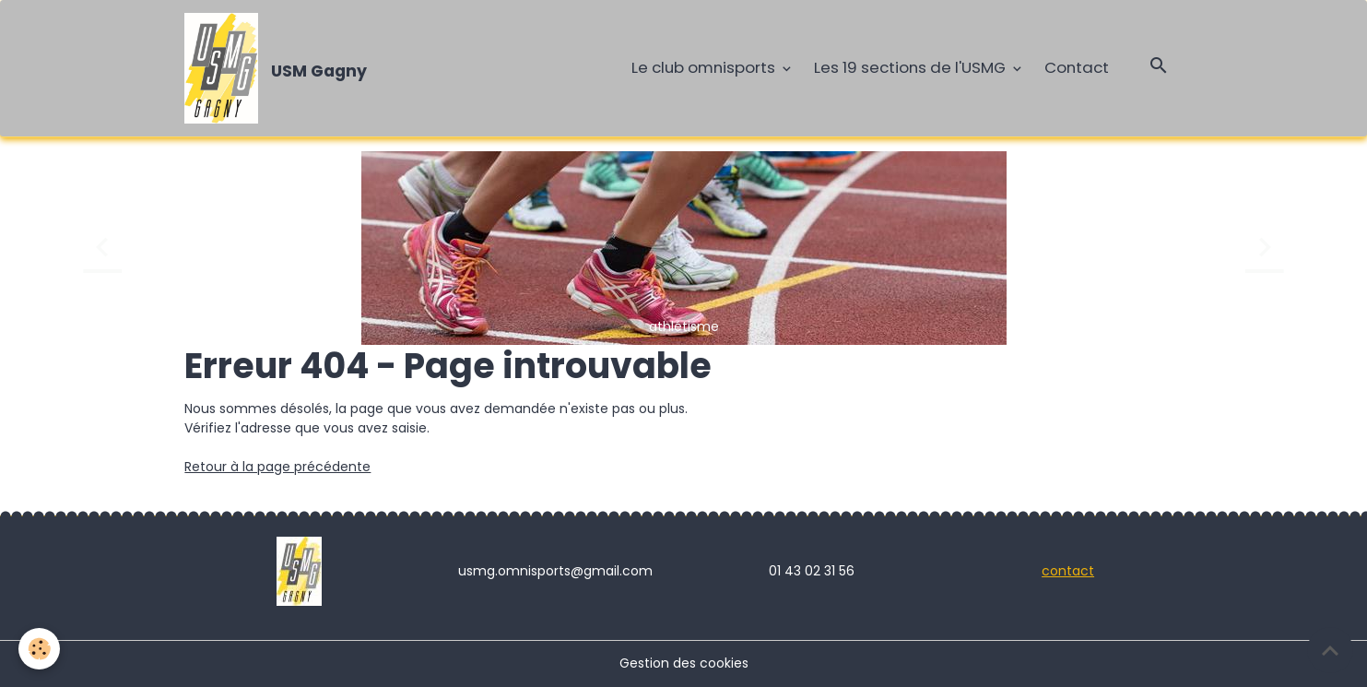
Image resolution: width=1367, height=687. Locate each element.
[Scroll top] (1330, 650)
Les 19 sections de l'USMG (911, 67)
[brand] (278, 68)
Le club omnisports (705, 67)
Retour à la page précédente (277, 466)
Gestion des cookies (683, 663)
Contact (1076, 67)
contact (1068, 571)
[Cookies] (39, 648)
